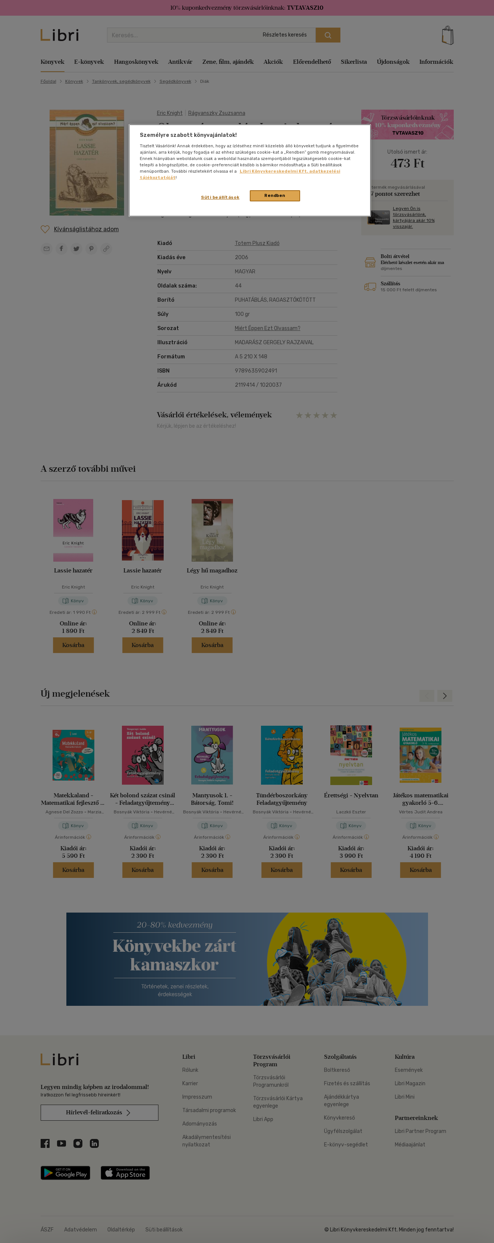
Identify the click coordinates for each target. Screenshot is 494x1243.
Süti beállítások (220, 197)
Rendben (274, 195)
